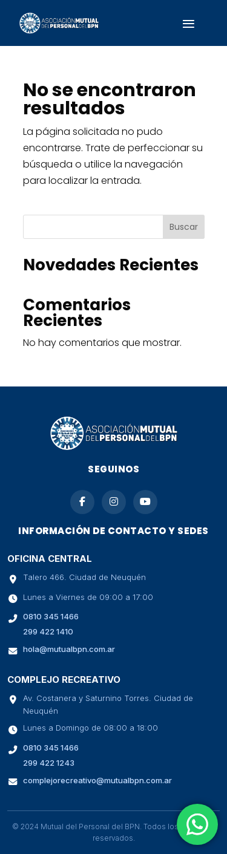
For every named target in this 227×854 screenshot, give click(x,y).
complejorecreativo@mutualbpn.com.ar (97, 780)
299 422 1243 (48, 763)
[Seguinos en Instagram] (114, 502)
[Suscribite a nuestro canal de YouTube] (145, 502)
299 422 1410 (48, 631)
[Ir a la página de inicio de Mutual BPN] (113, 447)
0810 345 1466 (51, 616)
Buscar (183, 227)
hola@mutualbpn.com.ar (69, 649)
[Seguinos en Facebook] (82, 502)
